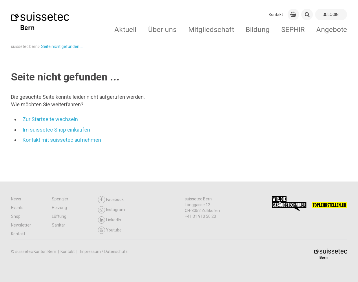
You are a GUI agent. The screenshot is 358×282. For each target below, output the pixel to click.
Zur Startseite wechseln (50, 119)
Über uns (162, 29)
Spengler (60, 199)
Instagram (111, 209)
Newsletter (21, 225)
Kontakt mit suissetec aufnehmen (62, 140)
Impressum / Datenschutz (104, 251)
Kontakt (276, 14)
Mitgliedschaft (211, 29)
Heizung (59, 207)
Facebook (111, 199)
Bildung (258, 29)
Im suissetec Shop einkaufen (56, 130)
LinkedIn (109, 220)
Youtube (110, 230)
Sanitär (58, 225)
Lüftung (59, 216)
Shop (16, 216)
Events (17, 207)
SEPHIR (293, 29)
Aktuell (125, 29)
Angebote (331, 29)
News (16, 199)
